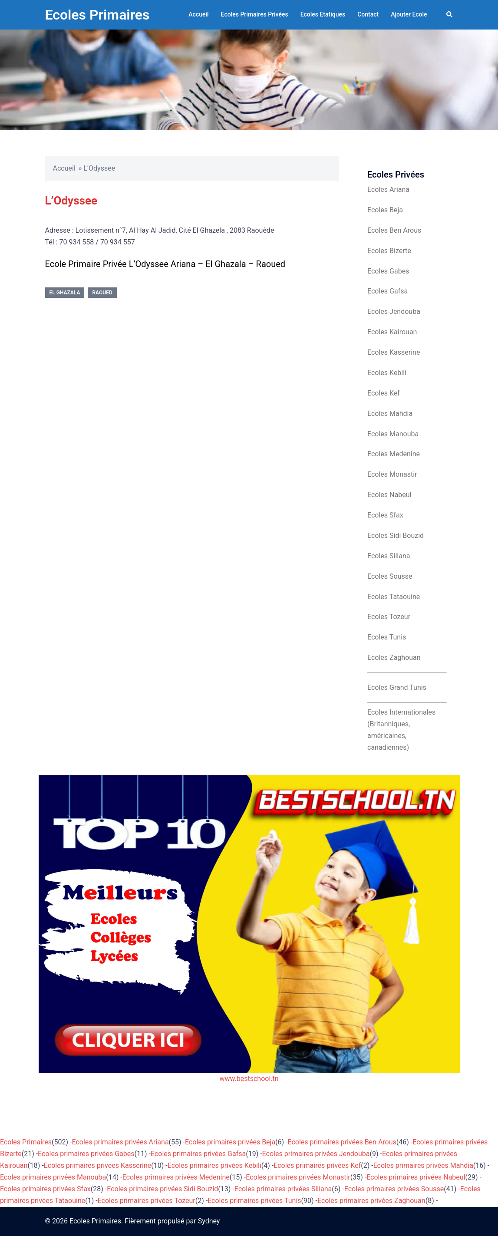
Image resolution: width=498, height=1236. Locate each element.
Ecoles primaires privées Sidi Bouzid (162, 1189)
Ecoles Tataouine (393, 597)
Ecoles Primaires (97, 15)
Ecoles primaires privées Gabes (86, 1154)
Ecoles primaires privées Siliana (283, 1189)
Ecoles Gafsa (387, 291)
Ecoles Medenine (393, 454)
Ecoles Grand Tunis (396, 687)
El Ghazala (64, 293)
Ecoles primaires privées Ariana (120, 1142)
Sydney (209, 1221)
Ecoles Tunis (386, 637)
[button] (449, 14)
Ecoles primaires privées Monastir (298, 1177)
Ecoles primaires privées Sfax (45, 1189)
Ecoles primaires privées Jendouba (316, 1154)
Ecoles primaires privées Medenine (176, 1177)
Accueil (198, 14)
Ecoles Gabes (388, 271)
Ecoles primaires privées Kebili (214, 1165)
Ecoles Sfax (385, 515)
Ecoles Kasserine (393, 352)
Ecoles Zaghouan (394, 657)
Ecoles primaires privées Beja (230, 1142)
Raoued (102, 293)
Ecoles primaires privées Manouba (53, 1177)
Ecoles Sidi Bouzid (395, 535)
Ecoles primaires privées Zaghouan (371, 1200)
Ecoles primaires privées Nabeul (415, 1177)
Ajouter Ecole (409, 14)
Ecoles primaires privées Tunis (254, 1200)
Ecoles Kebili (386, 373)
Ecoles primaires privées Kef (317, 1165)
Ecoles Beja (385, 210)
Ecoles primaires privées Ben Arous (342, 1142)
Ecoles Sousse (389, 576)
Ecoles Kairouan (392, 332)
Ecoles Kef (383, 393)
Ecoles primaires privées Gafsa (198, 1154)
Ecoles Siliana (388, 556)
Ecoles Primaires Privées (254, 14)
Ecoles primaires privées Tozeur (146, 1200)
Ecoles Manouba (393, 434)
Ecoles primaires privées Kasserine (97, 1165)
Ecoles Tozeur (388, 617)
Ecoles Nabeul (389, 495)
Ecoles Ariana (388, 189)
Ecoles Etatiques (323, 14)
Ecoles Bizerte (389, 251)
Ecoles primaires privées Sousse (394, 1189)
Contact (368, 14)
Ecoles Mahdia (389, 413)
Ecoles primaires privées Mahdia (423, 1165)
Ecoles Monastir (392, 474)
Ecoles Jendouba (393, 311)
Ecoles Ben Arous (394, 230)
